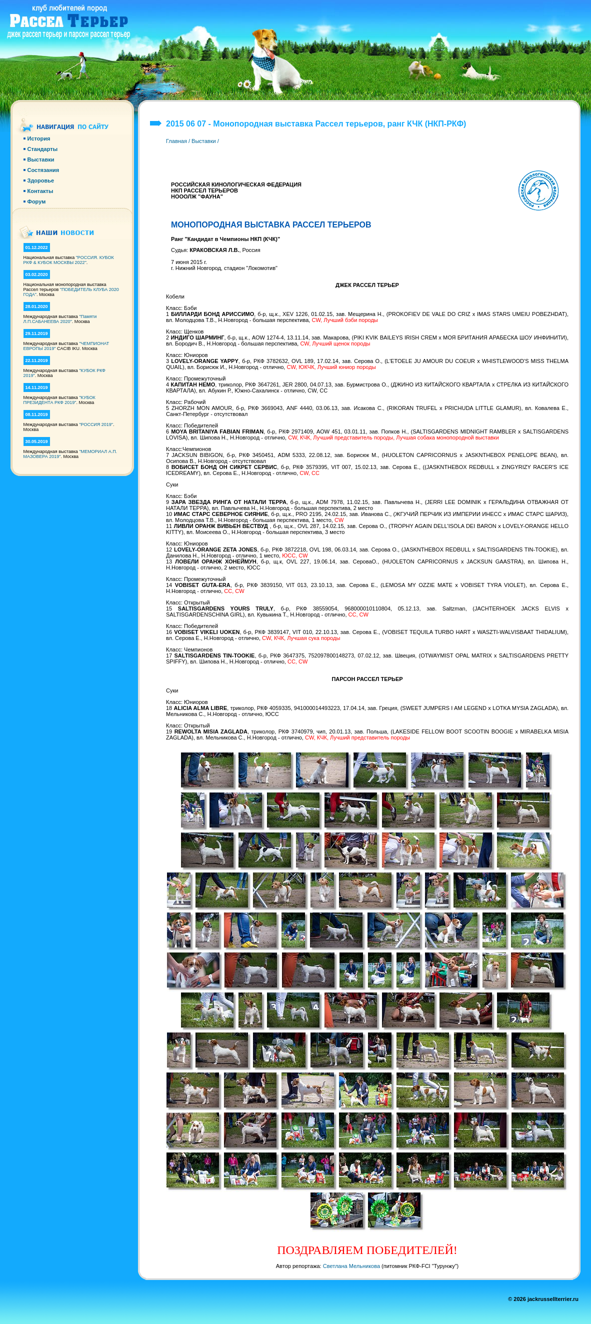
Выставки (204, 141)
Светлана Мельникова (351, 1266)
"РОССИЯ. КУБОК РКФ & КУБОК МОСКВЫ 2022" (69, 260)
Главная (176, 141)
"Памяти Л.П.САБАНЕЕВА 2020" (60, 319)
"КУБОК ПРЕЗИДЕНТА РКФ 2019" (60, 400)
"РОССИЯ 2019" (96, 424)
